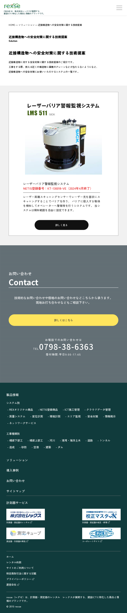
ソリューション (26, 24)
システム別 (13, 403)
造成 (12, 447)
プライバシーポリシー (20, 579)
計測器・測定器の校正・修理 (101, 521)
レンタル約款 (13, 562)
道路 (90, 440)
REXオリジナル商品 (21, 409)
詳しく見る (61, 225)
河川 (52, 440)
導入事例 (12, 470)
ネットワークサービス (22, 423)
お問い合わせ (15, 480)
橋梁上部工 (36, 440)
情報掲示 (110, 416)
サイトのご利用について (20, 568)
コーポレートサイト (101, 540)
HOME (12, 24)
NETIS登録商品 (49, 409)
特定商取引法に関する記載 (21, 573)
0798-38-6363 (66, 346)
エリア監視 (74, 416)
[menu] (119, 7)
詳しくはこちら (63, 320)
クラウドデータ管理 (98, 409)
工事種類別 (13, 434)
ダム (60, 447)
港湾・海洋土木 (71, 440)
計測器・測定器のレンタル (25, 521)
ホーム (10, 556)
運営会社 (12, 584)
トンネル (104, 440)
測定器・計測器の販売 (25, 540)
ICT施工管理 (72, 409)
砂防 (24, 447)
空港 (36, 447)
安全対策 (92, 416)
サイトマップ (15, 491)
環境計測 (55, 416)
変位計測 (37, 416)
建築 (48, 447)
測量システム (17, 416)
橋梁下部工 (16, 440)
